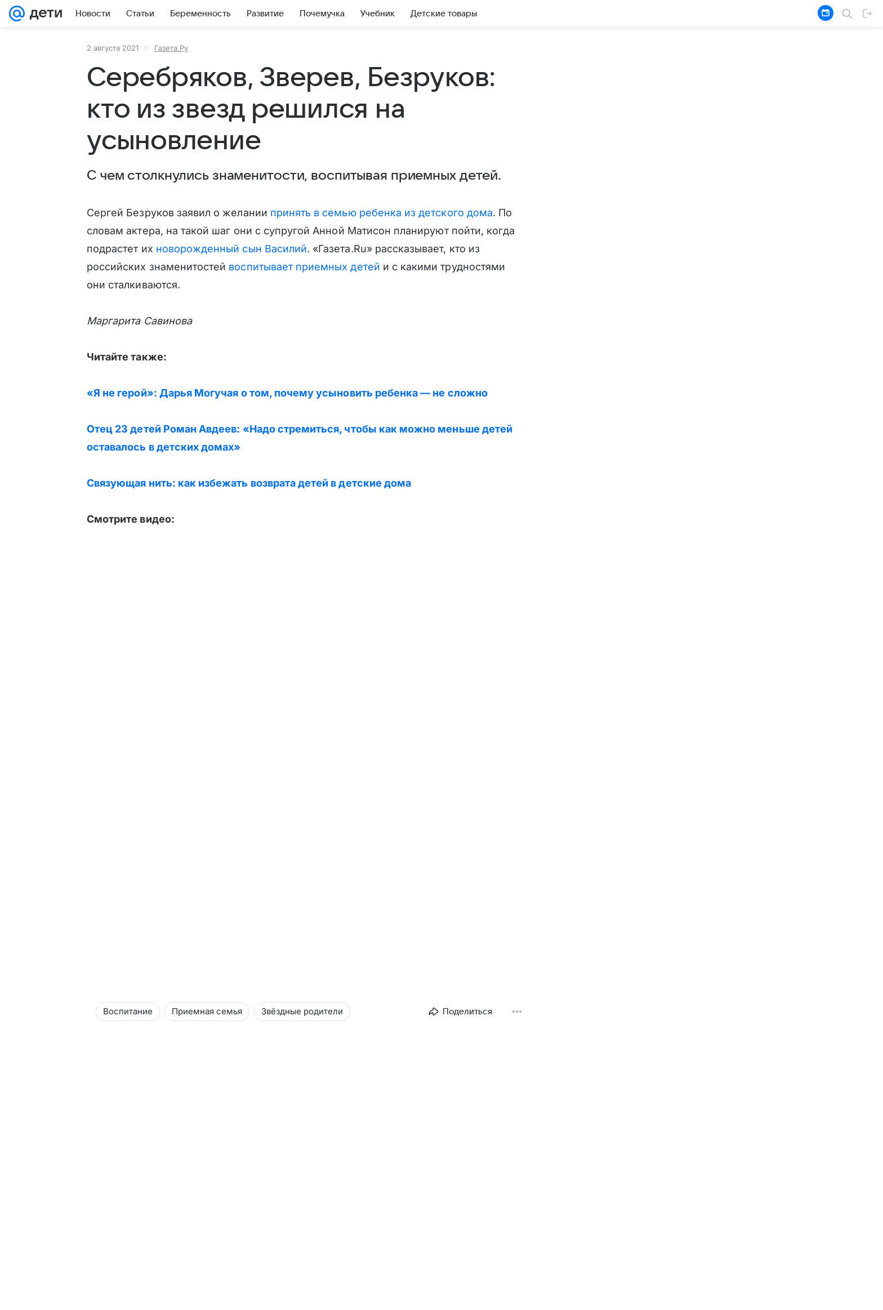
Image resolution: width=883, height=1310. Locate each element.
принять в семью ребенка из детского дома (381, 213)
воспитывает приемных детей (304, 267)
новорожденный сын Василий (231, 249)
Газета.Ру (171, 47)
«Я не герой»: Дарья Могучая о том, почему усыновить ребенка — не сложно (287, 393)
